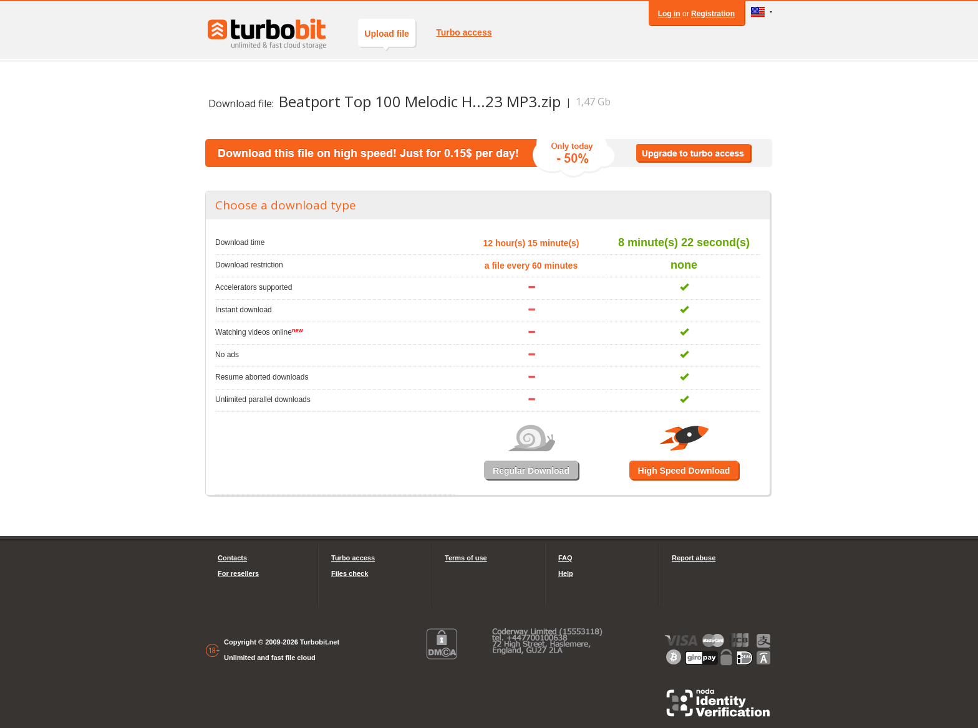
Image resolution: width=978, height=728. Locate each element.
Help (565, 573)
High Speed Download (684, 471)
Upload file (386, 38)
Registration (713, 13)
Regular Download (531, 471)
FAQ (565, 558)
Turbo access (463, 32)
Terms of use (466, 558)
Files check (349, 573)
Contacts (232, 558)
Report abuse (693, 558)
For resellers (238, 573)
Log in (669, 13)
